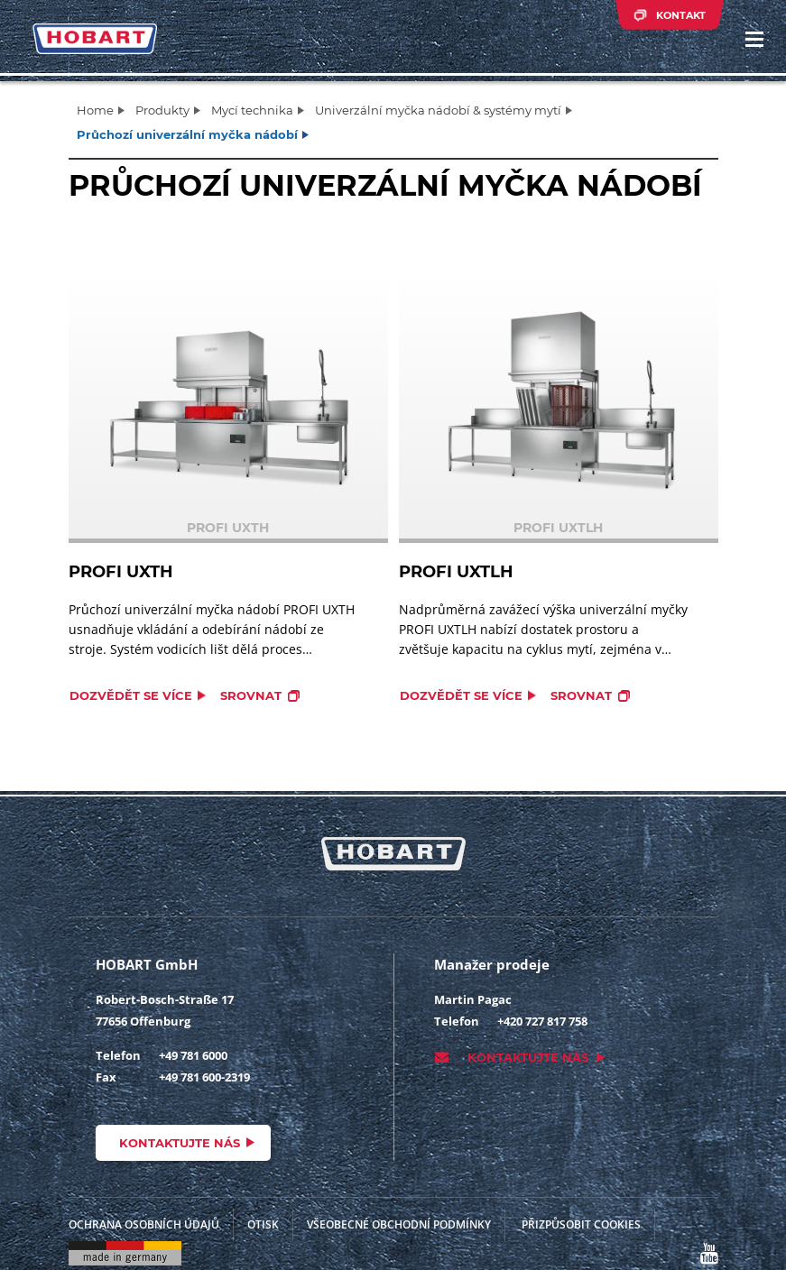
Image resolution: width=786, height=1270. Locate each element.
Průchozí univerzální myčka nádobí (187, 134)
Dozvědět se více (130, 695)
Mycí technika (252, 110)
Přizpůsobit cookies (581, 1224)
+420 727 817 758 (542, 1021)
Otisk (263, 1224)
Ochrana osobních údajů (144, 1224)
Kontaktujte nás (179, 1143)
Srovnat (251, 695)
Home (95, 110)
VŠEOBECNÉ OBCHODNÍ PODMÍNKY (399, 1224)
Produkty (162, 110)
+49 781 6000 (193, 1055)
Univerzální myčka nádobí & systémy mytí (438, 110)
